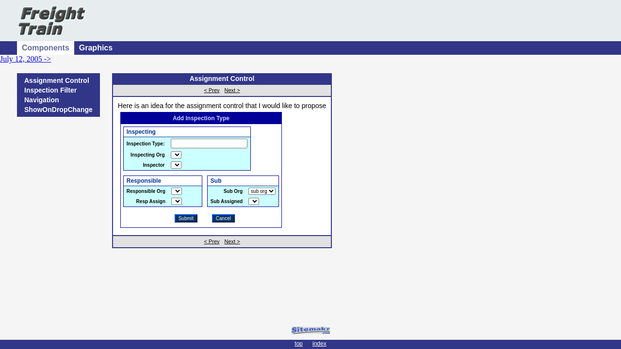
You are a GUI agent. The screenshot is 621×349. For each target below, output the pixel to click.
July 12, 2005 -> (25, 59)
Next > (232, 90)
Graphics (96, 48)
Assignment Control (56, 80)
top (298, 343)
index (319, 343)
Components (45, 48)
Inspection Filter (50, 90)
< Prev (211, 90)
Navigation (41, 100)
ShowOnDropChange (58, 109)
